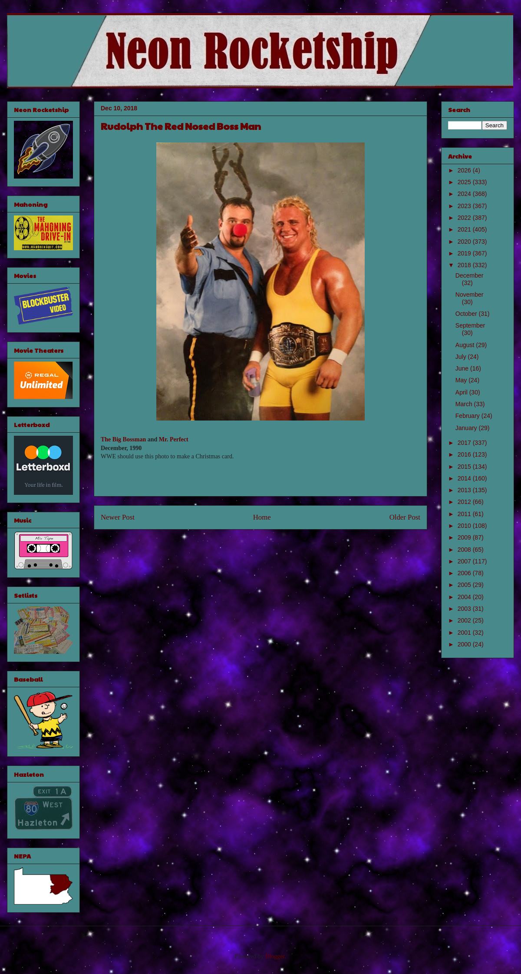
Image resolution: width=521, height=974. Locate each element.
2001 (465, 632)
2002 (465, 620)
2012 (465, 501)
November (469, 294)
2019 (465, 253)
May (461, 380)
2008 (465, 549)
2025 (465, 182)
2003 (465, 608)
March (464, 404)
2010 (465, 525)
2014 (465, 478)
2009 (465, 537)
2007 (465, 561)
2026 (465, 170)
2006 (465, 573)
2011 (465, 513)
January (467, 427)
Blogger (274, 956)
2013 (465, 490)
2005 (465, 584)
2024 (465, 193)
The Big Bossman (123, 439)
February (468, 415)
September (470, 325)
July (461, 356)
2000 (465, 644)
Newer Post (118, 517)
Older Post (404, 517)
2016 (465, 454)
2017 (465, 442)
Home (262, 517)
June (462, 368)
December (469, 275)
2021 (465, 229)
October (467, 313)
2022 (465, 217)
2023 (465, 205)
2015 (465, 466)
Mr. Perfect (173, 439)
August (465, 344)
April (462, 392)
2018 (465, 265)
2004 (465, 596)
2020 (465, 241)
